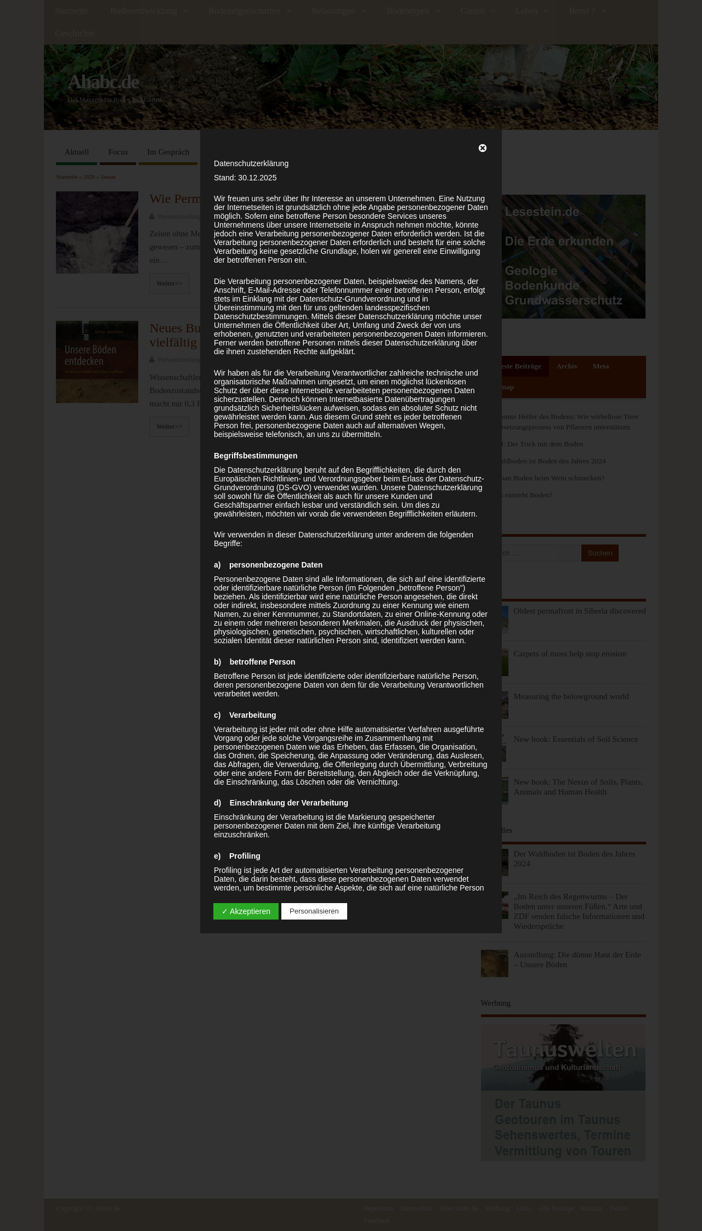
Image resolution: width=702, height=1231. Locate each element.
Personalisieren (314, 911)
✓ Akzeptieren (246, 911)
